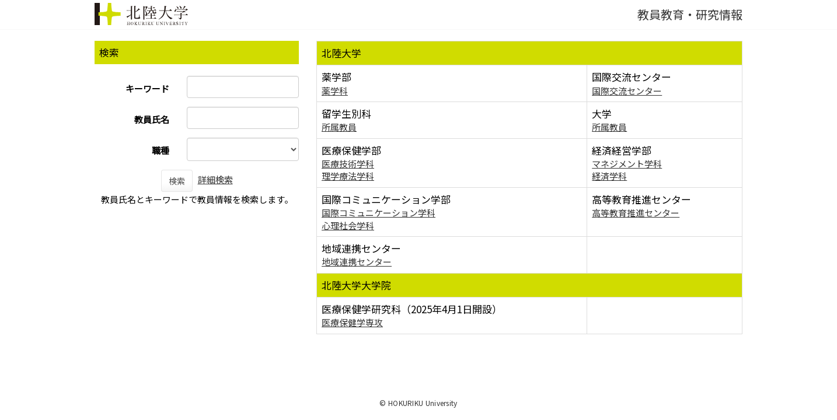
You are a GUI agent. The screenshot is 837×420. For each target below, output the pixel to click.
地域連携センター (357, 262)
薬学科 (335, 91)
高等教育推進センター (635, 212)
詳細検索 (215, 179)
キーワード (147, 88)
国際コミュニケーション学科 (378, 212)
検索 (177, 181)
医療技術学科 (348, 164)
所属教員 (339, 127)
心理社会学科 (348, 225)
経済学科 (609, 176)
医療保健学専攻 (352, 322)
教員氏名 (151, 119)
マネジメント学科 (627, 164)
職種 (160, 150)
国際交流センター (627, 91)
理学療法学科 (348, 176)
